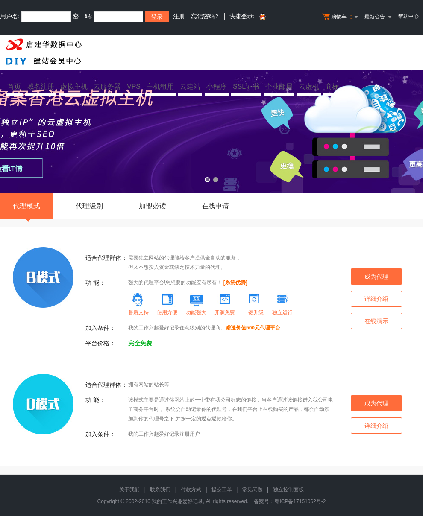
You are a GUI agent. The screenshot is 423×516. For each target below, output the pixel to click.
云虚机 (309, 86)
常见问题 (252, 490)
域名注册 (40, 86)
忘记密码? (204, 16)
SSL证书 (246, 86)
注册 (179, 16)
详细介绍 (376, 298)
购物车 (341, 17)
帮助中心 (408, 16)
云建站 (190, 86)
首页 (14, 86)
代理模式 (26, 210)
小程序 (216, 86)
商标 (332, 86)
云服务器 (107, 86)
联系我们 (160, 490)
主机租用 (160, 86)
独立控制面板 (288, 490)
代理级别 (89, 206)
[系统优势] (235, 283)
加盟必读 (152, 206)
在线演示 (376, 321)
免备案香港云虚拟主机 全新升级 (211, 125)
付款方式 (191, 490)
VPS (134, 86)
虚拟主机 (74, 86)
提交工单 (222, 490)
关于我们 (129, 490)
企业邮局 (279, 86)
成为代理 (376, 276)
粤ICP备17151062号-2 (300, 501)
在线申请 (215, 206)
